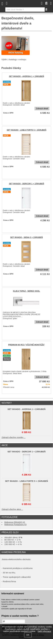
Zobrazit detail (42, 108)
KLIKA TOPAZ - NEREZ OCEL (26, 291)
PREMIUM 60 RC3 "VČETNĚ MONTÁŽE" (26, 345)
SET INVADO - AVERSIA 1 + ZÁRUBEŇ (26, 76)
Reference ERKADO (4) (14, 522)
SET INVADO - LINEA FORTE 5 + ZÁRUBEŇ (26, 130)
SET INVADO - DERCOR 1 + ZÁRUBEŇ (26, 184)
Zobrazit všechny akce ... (12, 509)
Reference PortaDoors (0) (15, 525)
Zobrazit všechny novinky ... (13, 437)
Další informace (44, 631)
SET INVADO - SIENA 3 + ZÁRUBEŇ (26, 237)
